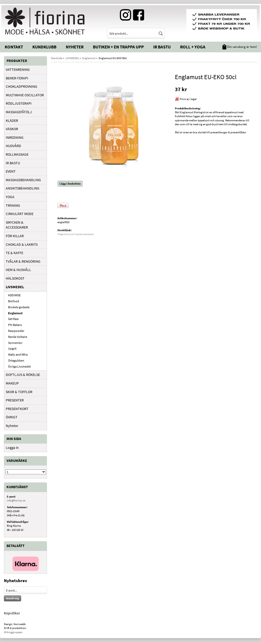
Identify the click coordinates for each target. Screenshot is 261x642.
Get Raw (13, 319)
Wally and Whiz (18, 354)
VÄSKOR (12, 129)
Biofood (13, 301)
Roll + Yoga (192, 47)
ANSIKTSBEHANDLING (22, 188)
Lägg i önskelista (70, 183)
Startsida (56, 58)
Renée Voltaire (17, 337)
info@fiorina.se (16, 500)
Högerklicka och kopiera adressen (75, 234)
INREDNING (14, 137)
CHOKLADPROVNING (21, 86)
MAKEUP (12, 383)
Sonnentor (15, 343)
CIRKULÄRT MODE (19, 213)
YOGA (10, 196)
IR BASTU (13, 163)
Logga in (12, 447)
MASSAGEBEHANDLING (23, 180)
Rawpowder (16, 331)
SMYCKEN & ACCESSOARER (17, 225)
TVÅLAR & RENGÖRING (23, 261)
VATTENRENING (18, 69)
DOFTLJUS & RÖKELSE (23, 374)
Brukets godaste (18, 307)
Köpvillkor (12, 613)
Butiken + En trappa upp (118, 47)
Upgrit (12, 348)
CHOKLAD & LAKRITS (22, 244)
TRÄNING (13, 205)
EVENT (11, 171)
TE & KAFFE (14, 252)
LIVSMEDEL (15, 287)
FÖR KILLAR (15, 236)
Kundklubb (44, 47)
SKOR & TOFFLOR (19, 391)
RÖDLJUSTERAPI (19, 103)
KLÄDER (12, 120)
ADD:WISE (14, 295)
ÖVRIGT (11, 417)
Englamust (15, 313)
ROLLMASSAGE (17, 154)
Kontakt (14, 47)
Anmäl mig (12, 598)
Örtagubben (16, 360)
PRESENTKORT (17, 408)
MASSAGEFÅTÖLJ (19, 112)
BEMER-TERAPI (17, 78)
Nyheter (75, 47)
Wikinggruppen (13, 632)
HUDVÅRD (13, 145)
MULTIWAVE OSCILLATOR (25, 95)
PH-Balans (15, 325)
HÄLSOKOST (15, 278)
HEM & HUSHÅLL (18, 269)
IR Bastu (162, 47)
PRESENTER (15, 400)
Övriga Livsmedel (19, 366)
